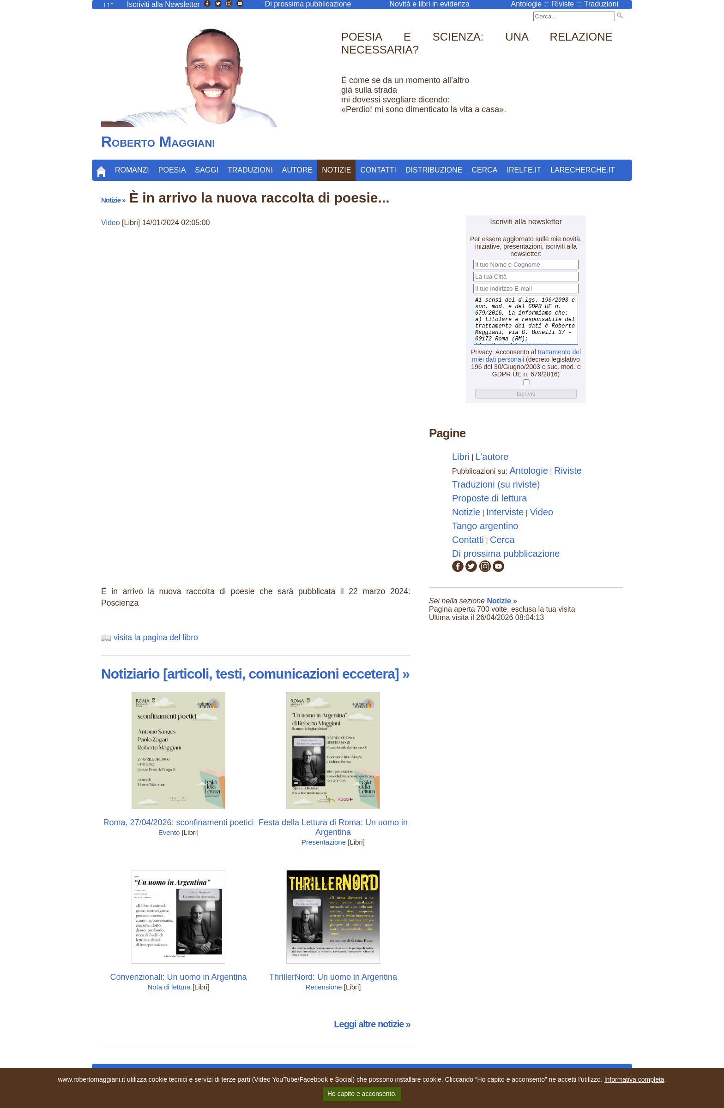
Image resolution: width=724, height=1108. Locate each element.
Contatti (378, 170)
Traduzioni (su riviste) (496, 484)
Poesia (172, 170)
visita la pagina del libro (156, 637)
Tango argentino (485, 526)
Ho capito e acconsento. (362, 1093)
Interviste (505, 512)
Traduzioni (250, 170)
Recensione (323, 987)
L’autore (492, 457)
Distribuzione (434, 170)
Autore (297, 170)
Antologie (529, 470)
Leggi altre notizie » (372, 1024)
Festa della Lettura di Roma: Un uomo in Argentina (333, 827)
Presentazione (324, 842)
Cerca (485, 170)
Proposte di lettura (489, 498)
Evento (169, 832)
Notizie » (113, 200)
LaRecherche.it (582, 170)
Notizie (336, 170)
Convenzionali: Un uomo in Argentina (178, 977)
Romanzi (132, 170)
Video (110, 222)
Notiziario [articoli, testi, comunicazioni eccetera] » (255, 673)
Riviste (568, 470)
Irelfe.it (524, 170)
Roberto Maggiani (158, 141)
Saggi (206, 170)
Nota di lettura (168, 987)
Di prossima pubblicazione (506, 553)
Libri (461, 457)
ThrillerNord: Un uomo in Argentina (333, 977)
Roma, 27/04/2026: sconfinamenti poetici (178, 822)
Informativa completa (634, 1079)
